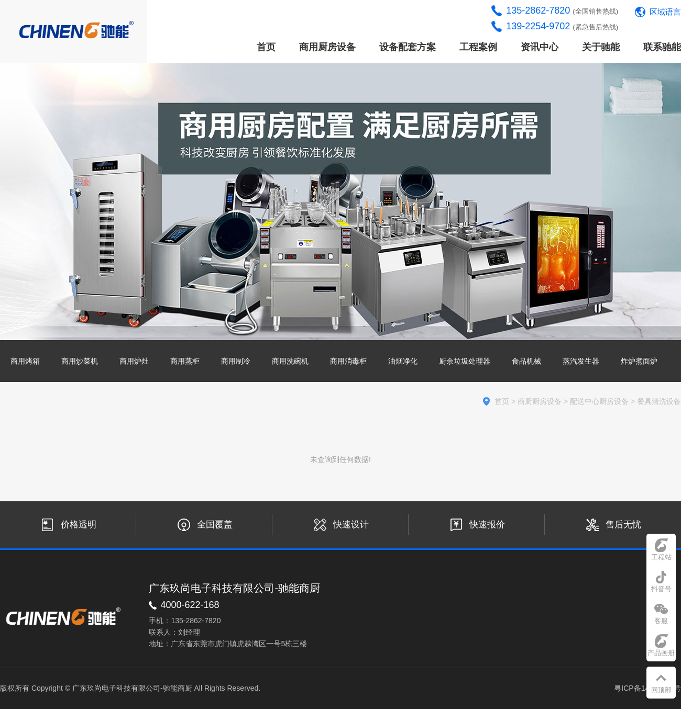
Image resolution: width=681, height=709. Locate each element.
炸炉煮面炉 (639, 361)
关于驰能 (601, 47)
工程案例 (478, 47)
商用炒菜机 (79, 361)
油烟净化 (403, 361)
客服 (661, 621)
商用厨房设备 (327, 47)
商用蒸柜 (185, 361)
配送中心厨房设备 (599, 401)
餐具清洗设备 (659, 401)
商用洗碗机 (290, 361)
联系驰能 (662, 47)
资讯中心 (539, 47)
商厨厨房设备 (540, 401)
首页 (266, 47)
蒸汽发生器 (581, 361)
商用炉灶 (134, 361)
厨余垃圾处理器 (464, 361)
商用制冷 (235, 361)
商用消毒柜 (348, 361)
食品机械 (526, 361)
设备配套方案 (407, 47)
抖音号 (661, 589)
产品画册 (661, 653)
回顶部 (661, 690)
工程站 (661, 557)
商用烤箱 (25, 361)
